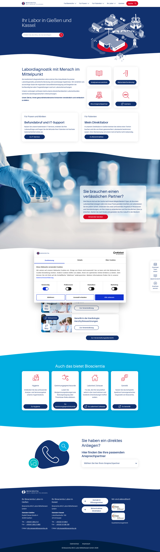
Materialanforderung (126, 82)
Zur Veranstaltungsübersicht (102, 338)
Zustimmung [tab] (49, 260)
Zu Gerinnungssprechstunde (65, 405)
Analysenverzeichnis (99, 82)
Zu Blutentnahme (96, 137)
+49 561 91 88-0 (61, 522)
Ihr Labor (111, 3)
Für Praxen (84, 3)
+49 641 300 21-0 (32, 522)
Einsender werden (95, 217)
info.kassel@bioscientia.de (66, 528)
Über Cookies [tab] (111, 260)
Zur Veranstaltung (86, 308)
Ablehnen (50, 297)
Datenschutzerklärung (45, 277)
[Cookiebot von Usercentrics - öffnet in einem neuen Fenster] (115, 253)
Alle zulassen (109, 297)
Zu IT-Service (34, 137)
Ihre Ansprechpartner (99, 104)
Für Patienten (98, 3)
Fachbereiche (70, 3)
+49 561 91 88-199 (62, 524)
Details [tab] (80, 260)
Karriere (121, 3)
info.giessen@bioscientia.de (37, 528)
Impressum (86, 544)
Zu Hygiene (35, 406)
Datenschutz (74, 544)
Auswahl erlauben (80, 297)
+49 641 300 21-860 (33, 524)
